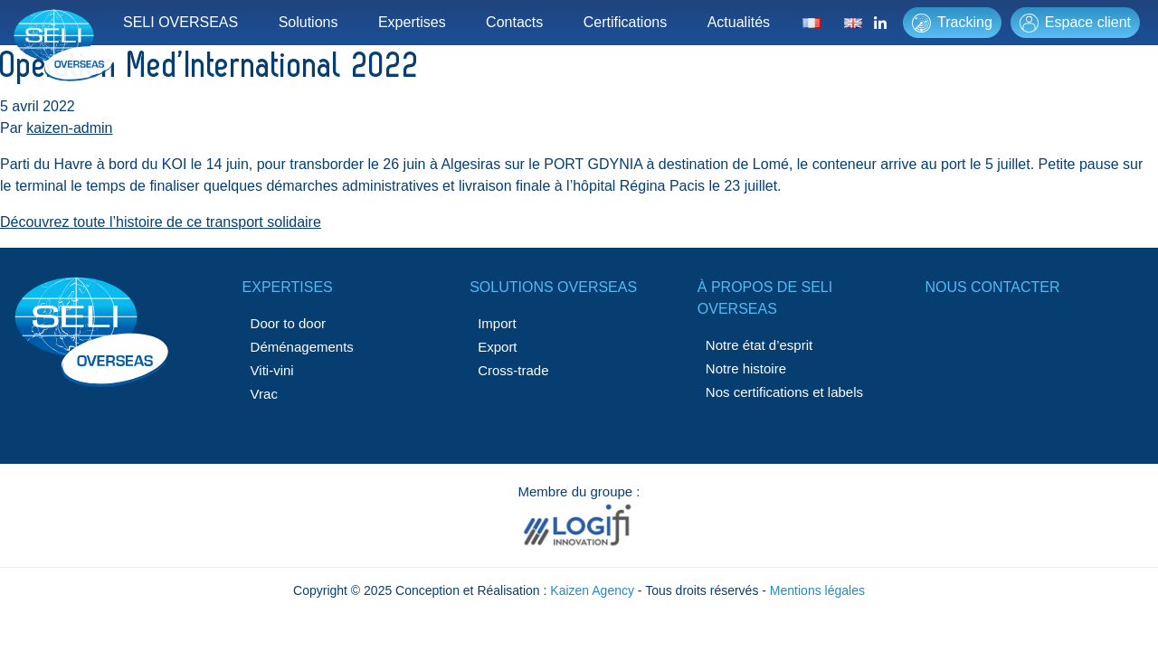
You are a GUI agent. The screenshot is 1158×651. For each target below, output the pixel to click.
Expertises (412, 22)
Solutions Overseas (553, 287)
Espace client (1075, 23)
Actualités (738, 22)
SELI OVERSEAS (180, 22)
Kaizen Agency (592, 590)
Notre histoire (746, 368)
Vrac (264, 393)
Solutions (308, 22)
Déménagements (302, 346)
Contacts (514, 22)
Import (497, 323)
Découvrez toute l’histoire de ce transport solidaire (160, 222)
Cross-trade (513, 370)
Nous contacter (992, 287)
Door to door (288, 323)
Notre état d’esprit (759, 345)
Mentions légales (817, 590)
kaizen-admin (69, 128)
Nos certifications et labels (784, 392)
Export (497, 346)
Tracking (952, 23)
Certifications (625, 22)
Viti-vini (272, 370)
